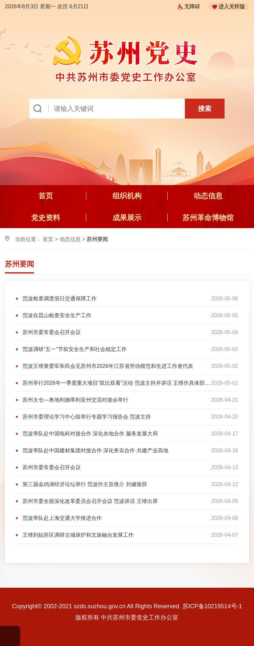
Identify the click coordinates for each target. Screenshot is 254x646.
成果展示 (127, 218)
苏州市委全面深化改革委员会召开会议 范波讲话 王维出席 (90, 501)
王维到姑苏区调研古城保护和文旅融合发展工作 (78, 535)
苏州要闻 (19, 264)
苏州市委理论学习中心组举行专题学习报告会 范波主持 (86, 417)
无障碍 (189, 6)
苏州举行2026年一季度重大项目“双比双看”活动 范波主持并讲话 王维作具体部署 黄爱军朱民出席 (116, 383)
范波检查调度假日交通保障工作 (59, 298)
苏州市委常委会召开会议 (51, 332)
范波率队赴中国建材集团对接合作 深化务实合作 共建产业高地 (95, 450)
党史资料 (45, 218)
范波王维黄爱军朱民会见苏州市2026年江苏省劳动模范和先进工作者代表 (107, 366)
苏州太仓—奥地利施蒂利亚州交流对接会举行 (75, 400)
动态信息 (208, 196)
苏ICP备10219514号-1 (212, 606)
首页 (45, 196)
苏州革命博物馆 (208, 218)
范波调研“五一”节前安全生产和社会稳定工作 (74, 349)
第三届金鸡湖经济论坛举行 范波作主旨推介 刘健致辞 (84, 484)
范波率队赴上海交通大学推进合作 (62, 518)
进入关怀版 (228, 7)
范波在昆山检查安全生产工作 (56, 315)
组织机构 (127, 196)
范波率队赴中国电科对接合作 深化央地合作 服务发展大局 (90, 433)
